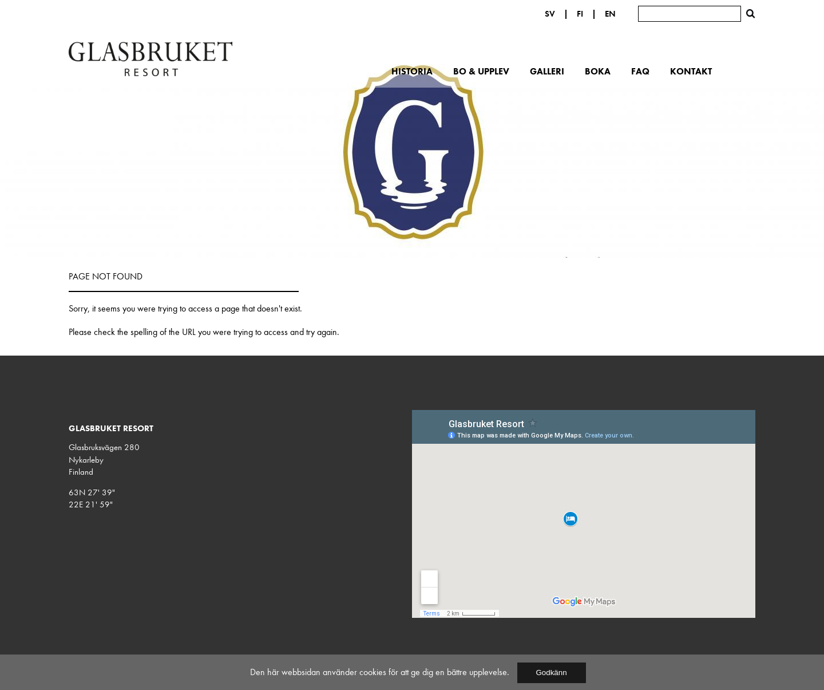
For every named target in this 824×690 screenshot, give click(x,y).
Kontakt (691, 71)
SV (550, 14)
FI (580, 14)
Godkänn (551, 672)
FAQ (640, 71)
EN (610, 14)
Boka (598, 71)
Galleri (547, 71)
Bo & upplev (481, 71)
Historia (412, 71)
